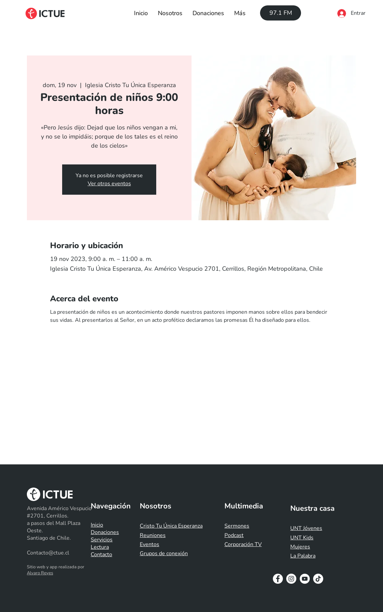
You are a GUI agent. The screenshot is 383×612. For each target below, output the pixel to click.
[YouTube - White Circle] (305, 579)
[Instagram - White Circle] (291, 579)
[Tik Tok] (318, 579)
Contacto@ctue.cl (48, 553)
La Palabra (302, 556)
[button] (170, 13)
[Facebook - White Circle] (278, 579)
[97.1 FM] (280, 13)
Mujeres (300, 546)
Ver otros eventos (109, 183)
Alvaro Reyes (40, 573)
